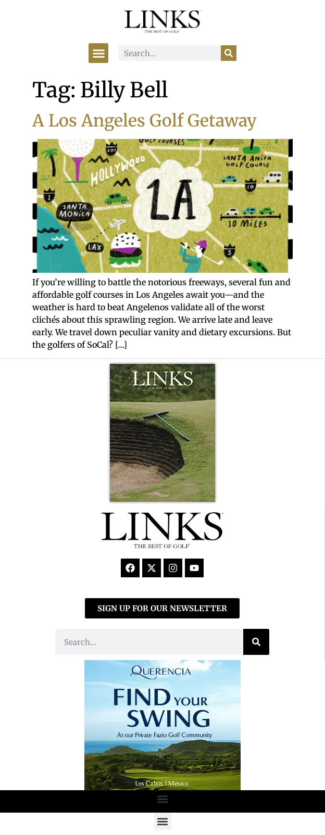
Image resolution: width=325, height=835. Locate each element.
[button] (98, 53)
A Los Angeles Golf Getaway (144, 120)
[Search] (228, 53)
